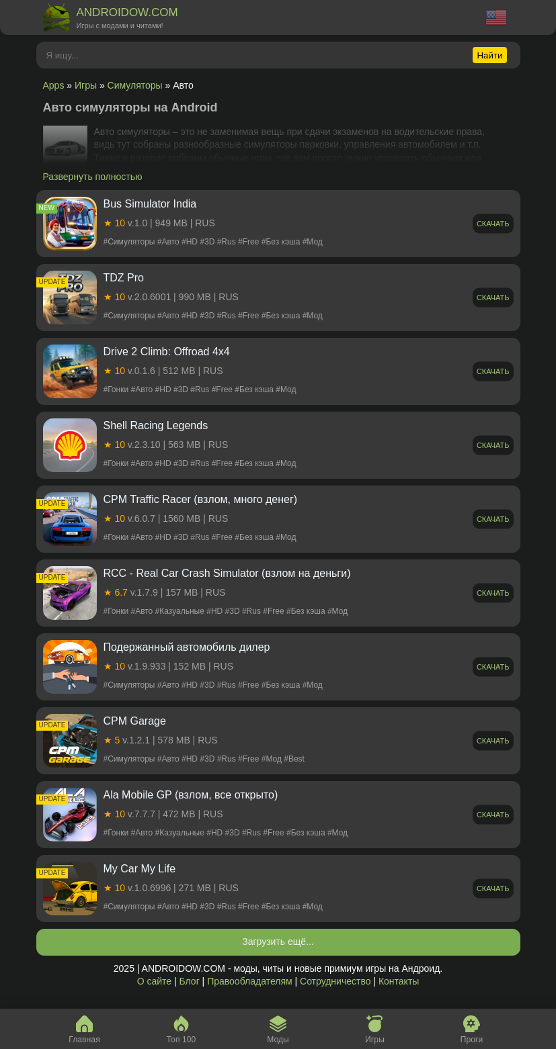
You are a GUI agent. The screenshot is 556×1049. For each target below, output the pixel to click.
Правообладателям (249, 981)
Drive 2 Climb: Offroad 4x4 (167, 351)
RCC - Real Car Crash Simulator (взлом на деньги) (227, 573)
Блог (189, 981)
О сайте (154, 981)
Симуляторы (135, 85)
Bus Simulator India (150, 204)
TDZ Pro (124, 277)
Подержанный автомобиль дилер (187, 647)
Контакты (399, 981)
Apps (54, 85)
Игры (86, 85)
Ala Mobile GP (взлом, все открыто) (191, 795)
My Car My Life (140, 868)
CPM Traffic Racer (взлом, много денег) (201, 499)
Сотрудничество (335, 981)
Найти (489, 55)
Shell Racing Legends (156, 425)
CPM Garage (135, 721)
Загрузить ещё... (278, 941)
